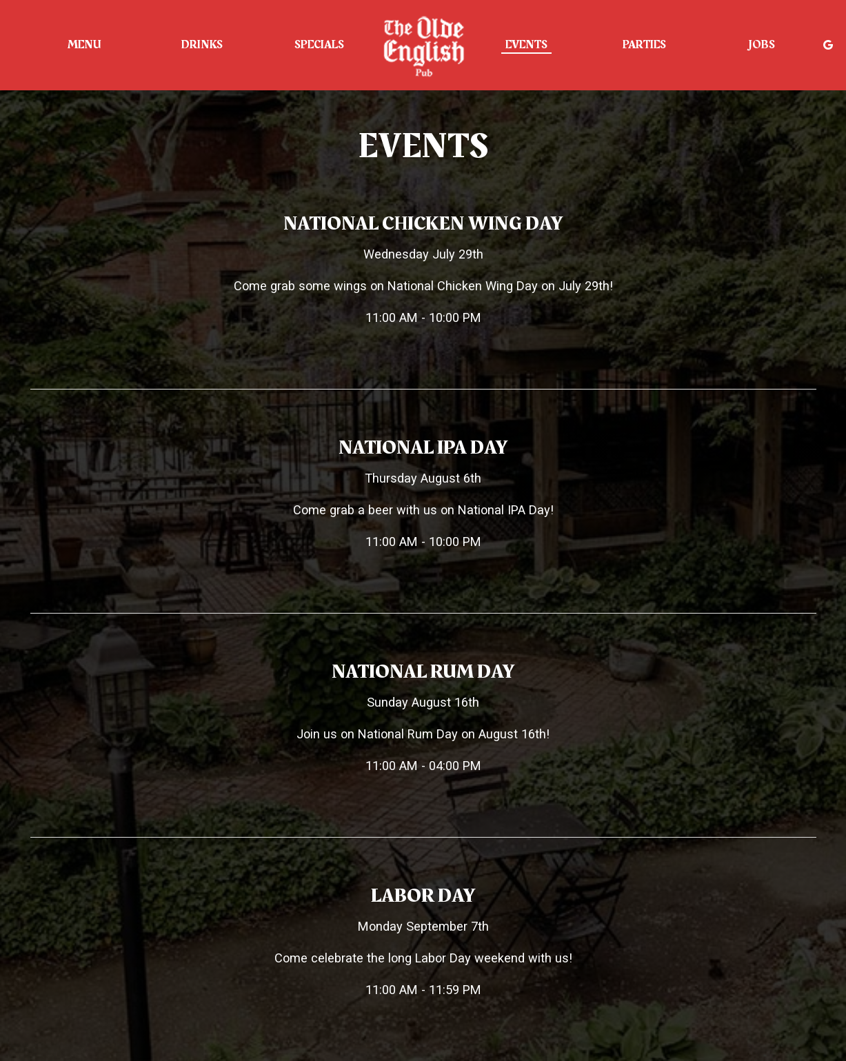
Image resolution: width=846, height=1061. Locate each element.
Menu (84, 45)
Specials (319, 45)
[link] (423, 44)
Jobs (762, 45)
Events (526, 45)
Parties (644, 45)
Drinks (202, 45)
